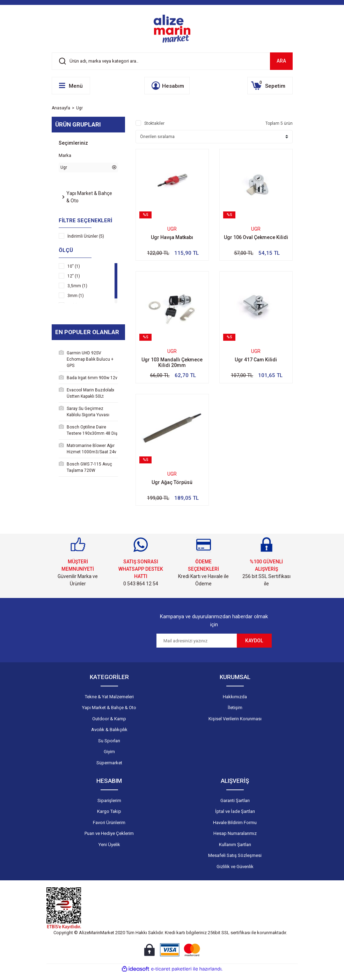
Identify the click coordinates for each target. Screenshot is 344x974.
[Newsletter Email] (196, 641)
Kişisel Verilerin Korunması (235, 718)
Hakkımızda (235, 696)
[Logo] (172, 29)
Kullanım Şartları (235, 844)
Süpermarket (109, 762)
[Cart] (270, 85)
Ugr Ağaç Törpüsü (172, 482)
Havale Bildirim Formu (235, 822)
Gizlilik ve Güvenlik (235, 866)
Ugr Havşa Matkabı (172, 237)
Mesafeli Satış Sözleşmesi (235, 855)
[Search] (172, 61)
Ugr (79, 108)
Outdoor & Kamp (109, 718)
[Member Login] (167, 85)
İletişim (235, 707)
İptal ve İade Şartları (235, 811)
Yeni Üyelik (109, 844)
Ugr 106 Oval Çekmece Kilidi (256, 237)
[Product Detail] (172, 214)
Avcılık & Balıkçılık (109, 729)
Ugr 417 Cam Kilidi (256, 359)
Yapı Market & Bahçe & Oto (109, 707)
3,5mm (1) (77, 285)
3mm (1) (75, 295)
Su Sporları (109, 740)
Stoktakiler (154, 123)
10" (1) (73, 266)
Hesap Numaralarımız (235, 833)
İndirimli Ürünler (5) (85, 236)
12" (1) (73, 276)
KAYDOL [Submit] (254, 640)
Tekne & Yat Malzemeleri (109, 696)
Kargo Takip (109, 811)
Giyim (109, 751)
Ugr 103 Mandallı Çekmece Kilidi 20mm (172, 362)
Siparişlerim (109, 800)
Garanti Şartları (235, 800)
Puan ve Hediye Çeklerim (109, 833)
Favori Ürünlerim (109, 822)
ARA (281, 61)
